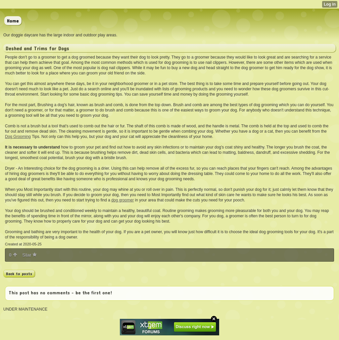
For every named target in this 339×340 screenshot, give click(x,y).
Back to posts (19, 273)
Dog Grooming (18, 136)
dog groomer (122, 200)
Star (29, 255)
